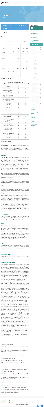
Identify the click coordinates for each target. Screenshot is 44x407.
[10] (18, 238)
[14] (4, 283)
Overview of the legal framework (34, 34)
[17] (17, 309)
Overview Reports (35, 2)
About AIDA (41, 2)
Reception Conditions (33, 108)
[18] (5, 318)
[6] (3, 193)
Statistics (33, 30)
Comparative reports (23, 2)
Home (12, 2)
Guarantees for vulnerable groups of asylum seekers (35, 86)
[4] (22, 164)
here (12, 378)
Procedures (34, 53)
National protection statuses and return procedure (36, 79)
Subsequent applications (34, 90)
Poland (35, 25)
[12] (12, 258)
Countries (16, 2)
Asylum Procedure (35, 44)
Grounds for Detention (5, 205)
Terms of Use (40, 402)
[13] (11, 278)
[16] (27, 304)
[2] (27, 159)
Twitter (38, 406)
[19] (17, 326)
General (33, 46)
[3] (6, 164)
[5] (1, 184)
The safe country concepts (35, 94)
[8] (11, 209)
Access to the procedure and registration (36, 50)
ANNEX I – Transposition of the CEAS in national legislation (35, 123)
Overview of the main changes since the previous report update (35, 39)
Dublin (35, 60)
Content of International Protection (33, 117)
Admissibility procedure (35, 64)
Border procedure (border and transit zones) (36, 69)
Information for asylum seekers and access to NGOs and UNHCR (36, 99)
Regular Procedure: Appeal (16, 231)
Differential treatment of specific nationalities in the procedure (36, 104)
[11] (22, 247)
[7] (11, 205)
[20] (12, 335)
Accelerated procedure (35, 74)
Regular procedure (35, 57)
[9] (22, 219)
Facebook (42, 406)
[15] (6, 293)
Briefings (29, 2)
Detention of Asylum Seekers (35, 112)
